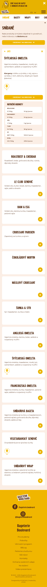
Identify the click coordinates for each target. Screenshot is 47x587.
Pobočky (23, 540)
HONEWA (23, 580)
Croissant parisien (23, 232)
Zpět (7, 51)
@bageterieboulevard (23, 517)
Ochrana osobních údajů (23, 562)
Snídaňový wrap (23, 466)
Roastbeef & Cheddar (23, 156)
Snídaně (5, 17)
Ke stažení (23, 566)
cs (31, 12)
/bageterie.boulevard (27, 507)
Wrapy (28, 17)
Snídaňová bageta (23, 411)
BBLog (24, 548)
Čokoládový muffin (23, 257)
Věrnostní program (23, 544)
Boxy (37, 17)
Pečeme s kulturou (23, 551)
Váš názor (23, 555)
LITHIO (23, 582)
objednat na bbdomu (23, 42)
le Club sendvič (23, 182)
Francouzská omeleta (23, 386)
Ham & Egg (23, 207)
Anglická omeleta (23, 333)
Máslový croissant (23, 283)
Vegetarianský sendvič (23, 439)
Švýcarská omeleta (23, 358)
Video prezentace (23, 569)
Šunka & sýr (23, 308)
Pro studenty (23, 537)
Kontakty (24, 558)
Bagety (17, 17)
